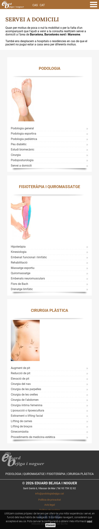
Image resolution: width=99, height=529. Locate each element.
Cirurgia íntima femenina (26, 405)
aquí (89, 521)
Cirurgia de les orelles (24, 394)
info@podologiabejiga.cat (49, 493)
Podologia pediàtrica (24, 139)
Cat (42, 5)
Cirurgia (16, 155)
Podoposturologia (22, 160)
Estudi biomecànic (22, 149)
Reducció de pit (20, 373)
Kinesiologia (19, 252)
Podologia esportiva (23, 133)
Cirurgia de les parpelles (26, 389)
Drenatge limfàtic (22, 289)
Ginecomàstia (19, 431)
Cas (35, 5)
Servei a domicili (21, 165)
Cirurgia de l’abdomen (25, 399)
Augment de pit (20, 368)
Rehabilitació (19, 262)
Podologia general (22, 128)
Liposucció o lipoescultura (27, 410)
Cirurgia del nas (21, 384)
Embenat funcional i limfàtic (29, 257)
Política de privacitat (49, 499)
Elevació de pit (20, 378)
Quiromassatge (20, 273)
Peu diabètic (19, 144)
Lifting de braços (21, 426)
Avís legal (49, 504)
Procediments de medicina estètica (33, 437)
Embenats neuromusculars (28, 278)
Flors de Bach (19, 284)
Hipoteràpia (18, 246)
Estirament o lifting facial (27, 415)
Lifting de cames (21, 421)
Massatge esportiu (22, 268)
